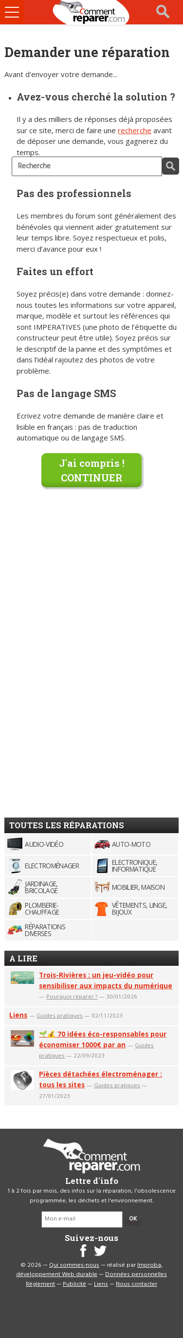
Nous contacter (136, 1284)
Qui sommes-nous (74, 1265)
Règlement (40, 1284)
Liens (18, 1014)
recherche (134, 130)
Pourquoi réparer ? (71, 996)
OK (133, 1219)
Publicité (74, 1284)
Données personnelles (136, 1274)
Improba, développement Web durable (89, 1270)
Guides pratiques (60, 1015)
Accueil (91, 12)
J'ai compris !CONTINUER (92, 470)
